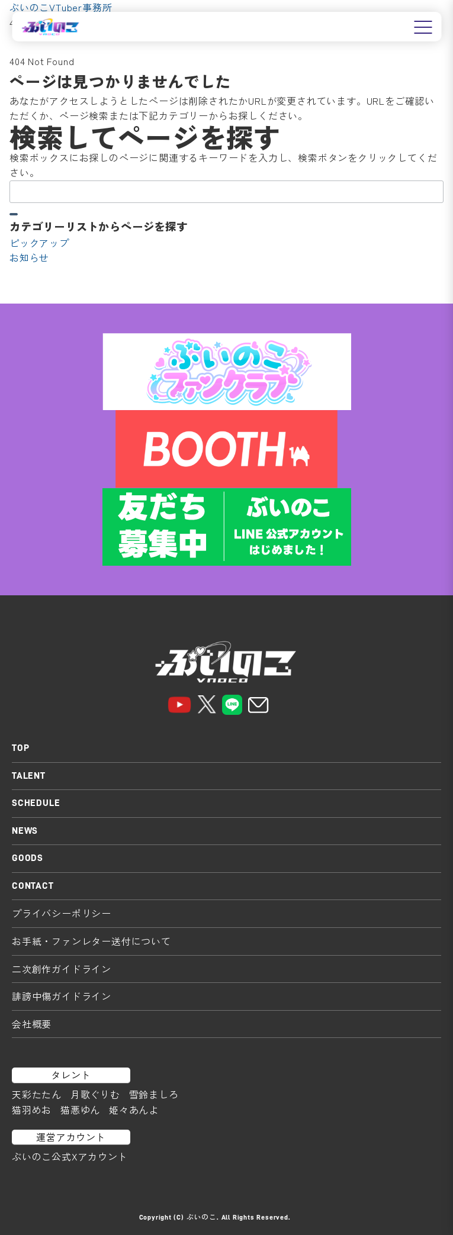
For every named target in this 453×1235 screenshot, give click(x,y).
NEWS (25, 831)
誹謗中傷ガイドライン (61, 996)
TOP (20, 748)
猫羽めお (32, 1109)
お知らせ (29, 257)
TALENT (29, 776)
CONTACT (33, 886)
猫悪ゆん (80, 1109)
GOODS (27, 858)
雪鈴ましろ (154, 1094)
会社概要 (32, 1024)
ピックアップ (39, 243)
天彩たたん (37, 1094)
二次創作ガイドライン (61, 969)
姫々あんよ (134, 1109)
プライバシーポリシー (61, 913)
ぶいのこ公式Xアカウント (70, 1156)
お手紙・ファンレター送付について (91, 941)
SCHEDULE (36, 803)
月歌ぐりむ (95, 1094)
